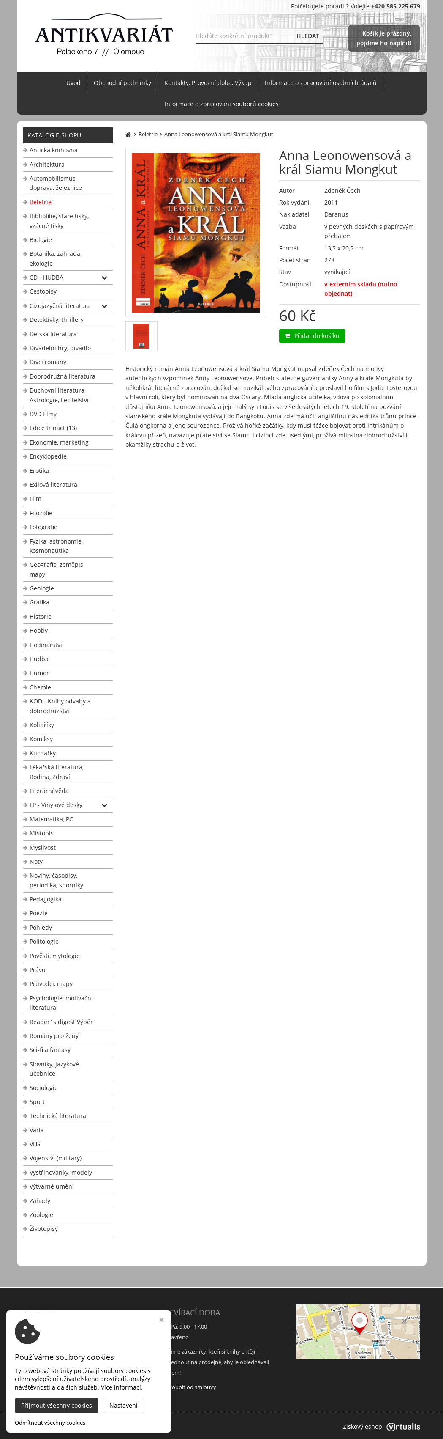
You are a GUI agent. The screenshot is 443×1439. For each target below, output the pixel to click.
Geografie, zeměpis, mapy (57, 569)
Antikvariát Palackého (106, 1427)
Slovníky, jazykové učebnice (54, 1068)
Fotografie (43, 527)
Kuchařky (43, 753)
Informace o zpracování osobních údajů (321, 83)
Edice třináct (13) (53, 428)
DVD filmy (43, 414)
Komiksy (41, 739)
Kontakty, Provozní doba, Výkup (208, 83)
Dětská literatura (53, 334)
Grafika (39, 602)
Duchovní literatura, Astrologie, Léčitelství (59, 395)
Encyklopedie (48, 456)
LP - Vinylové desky (56, 805)
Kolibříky (42, 725)
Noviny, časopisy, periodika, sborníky (56, 880)
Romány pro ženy (54, 1036)
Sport (37, 1102)
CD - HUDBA (46, 277)
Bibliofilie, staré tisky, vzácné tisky (59, 220)
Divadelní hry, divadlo (60, 348)
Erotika (39, 471)
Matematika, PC (51, 819)
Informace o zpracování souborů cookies (222, 104)
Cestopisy (43, 291)
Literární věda (49, 791)
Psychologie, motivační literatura (61, 1002)
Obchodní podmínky (122, 83)
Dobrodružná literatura (62, 376)
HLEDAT (307, 36)
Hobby (39, 630)
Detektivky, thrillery (57, 320)
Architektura (47, 164)
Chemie (40, 687)
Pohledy (41, 927)
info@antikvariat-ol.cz (54, 1372)
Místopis (42, 833)
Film (35, 498)
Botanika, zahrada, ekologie (56, 258)
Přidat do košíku (312, 336)
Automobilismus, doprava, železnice (56, 183)
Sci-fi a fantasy (50, 1050)
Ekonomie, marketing (59, 442)
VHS (35, 1144)
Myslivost (43, 847)
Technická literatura (58, 1116)
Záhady (40, 1201)
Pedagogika (46, 899)
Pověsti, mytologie (55, 956)
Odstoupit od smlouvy (188, 1387)
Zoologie (41, 1215)
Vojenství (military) (56, 1158)
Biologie (41, 240)
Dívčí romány (48, 362)
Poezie (39, 913)
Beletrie (41, 202)
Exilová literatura (53, 485)
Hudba (39, 659)
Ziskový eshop (381, 1427)
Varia (37, 1130)
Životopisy (44, 1229)
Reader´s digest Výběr (61, 1022)
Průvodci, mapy (51, 984)
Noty (36, 861)
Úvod (73, 83)
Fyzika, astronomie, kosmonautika (56, 546)
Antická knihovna (54, 150)
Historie (41, 616)
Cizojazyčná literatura (60, 306)
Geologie (42, 588)
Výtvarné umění (52, 1186)
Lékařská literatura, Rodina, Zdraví (57, 771)
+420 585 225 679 (49, 1362)
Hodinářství (46, 645)
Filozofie (41, 513)
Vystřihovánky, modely (61, 1172)
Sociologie (44, 1088)
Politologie (44, 941)
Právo (37, 970)
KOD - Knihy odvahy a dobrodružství (60, 705)
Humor (39, 673)
